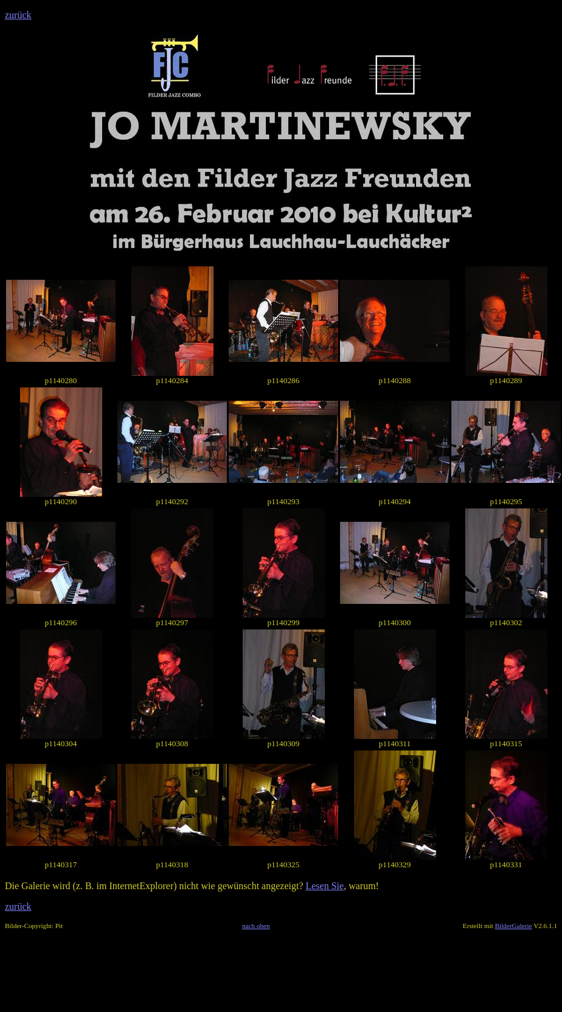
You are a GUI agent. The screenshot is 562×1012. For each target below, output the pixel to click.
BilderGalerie (513, 925)
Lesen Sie (324, 886)
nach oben (256, 925)
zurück (18, 15)
